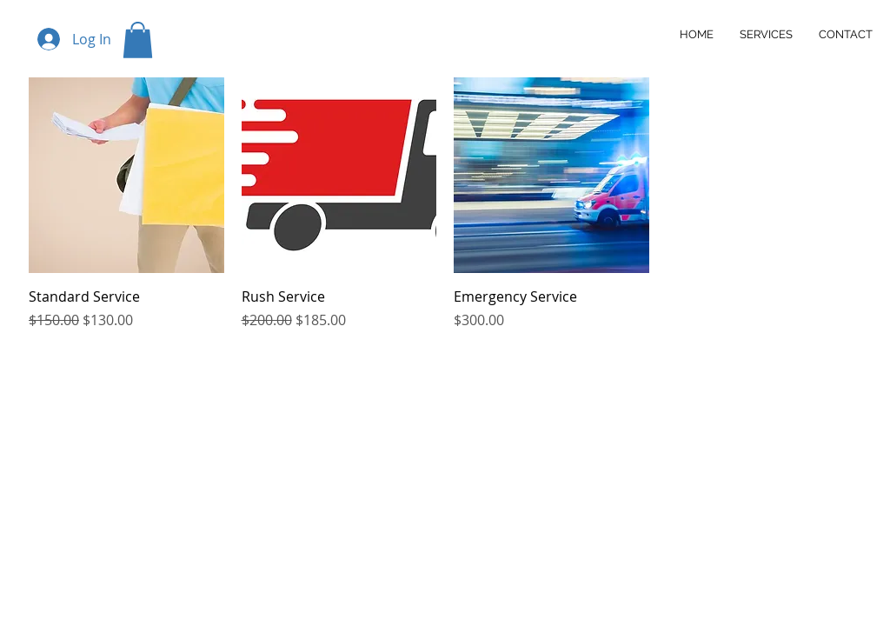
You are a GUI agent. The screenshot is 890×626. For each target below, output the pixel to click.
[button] (138, 40)
